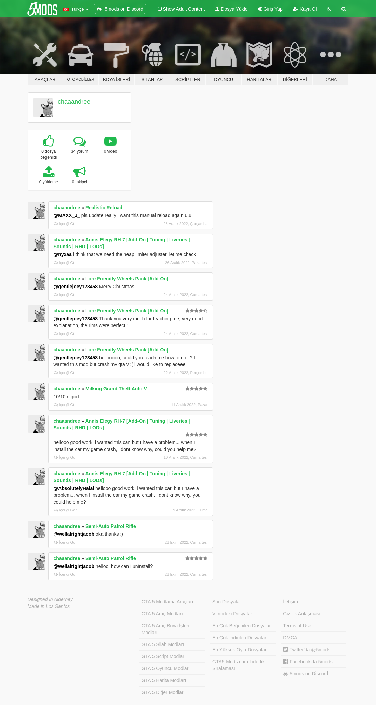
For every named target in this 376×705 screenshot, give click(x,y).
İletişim (290, 601)
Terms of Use (297, 625)
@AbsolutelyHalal (74, 488)
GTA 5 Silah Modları (163, 644)
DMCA (290, 637)
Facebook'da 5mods (308, 662)
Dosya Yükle (231, 9)
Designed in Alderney (50, 599)
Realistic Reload (103, 207)
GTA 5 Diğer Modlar (163, 692)
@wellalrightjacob (74, 534)
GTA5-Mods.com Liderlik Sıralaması (238, 665)
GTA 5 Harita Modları (164, 680)
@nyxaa (63, 254)
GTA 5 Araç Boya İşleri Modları (165, 629)
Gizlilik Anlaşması (301, 613)
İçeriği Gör (65, 224)
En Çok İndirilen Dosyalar (239, 637)
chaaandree (74, 101)
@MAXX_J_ (67, 215)
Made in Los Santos (49, 606)
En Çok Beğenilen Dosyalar (241, 625)
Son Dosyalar (226, 601)
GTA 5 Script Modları (164, 656)
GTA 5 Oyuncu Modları (166, 668)
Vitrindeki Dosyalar (232, 613)
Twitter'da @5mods (306, 650)
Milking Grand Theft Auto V (116, 388)
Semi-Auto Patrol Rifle (110, 526)
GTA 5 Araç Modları (162, 613)
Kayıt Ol (305, 9)
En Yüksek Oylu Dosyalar (239, 649)
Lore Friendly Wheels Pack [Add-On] (127, 278)
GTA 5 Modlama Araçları (167, 601)
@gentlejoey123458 (76, 286)
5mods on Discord (305, 674)
